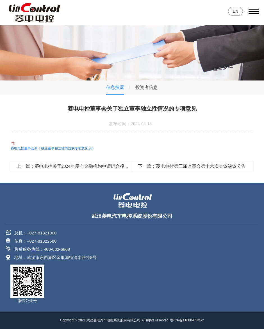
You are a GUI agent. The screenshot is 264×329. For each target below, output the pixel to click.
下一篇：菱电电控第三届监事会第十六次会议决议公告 (192, 166)
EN (235, 11)
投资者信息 (146, 87)
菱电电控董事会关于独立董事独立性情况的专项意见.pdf (52, 148)
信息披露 (115, 87)
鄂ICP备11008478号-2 (187, 320)
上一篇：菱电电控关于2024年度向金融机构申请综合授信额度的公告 (84, 166)
